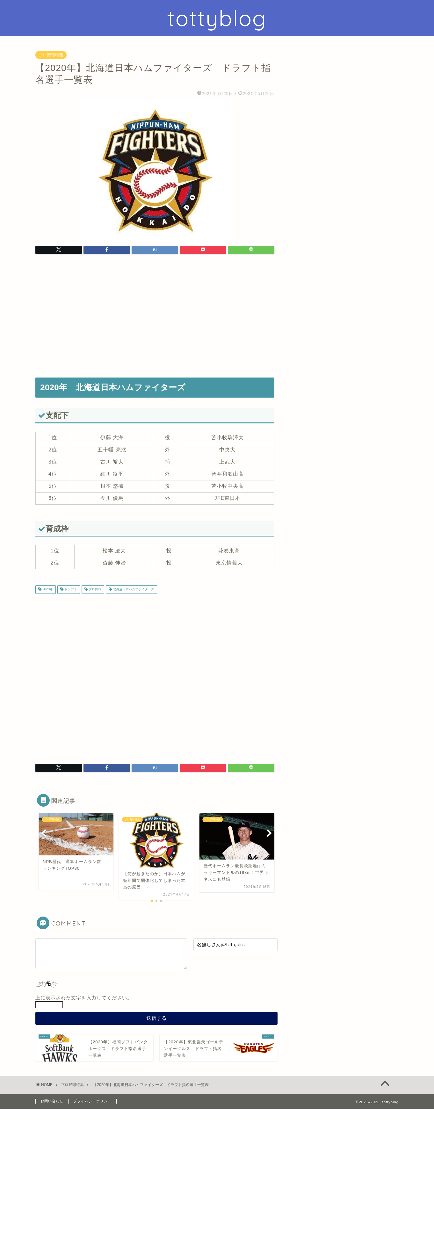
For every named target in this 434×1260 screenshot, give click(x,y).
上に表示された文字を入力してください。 (83, 997)
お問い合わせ (51, 1101)
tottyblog (217, 18)
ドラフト (70, 589)
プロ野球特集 (51, 55)
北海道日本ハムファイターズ (133, 589)
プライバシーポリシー (92, 1101)
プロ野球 (94, 589)
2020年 (47, 589)
